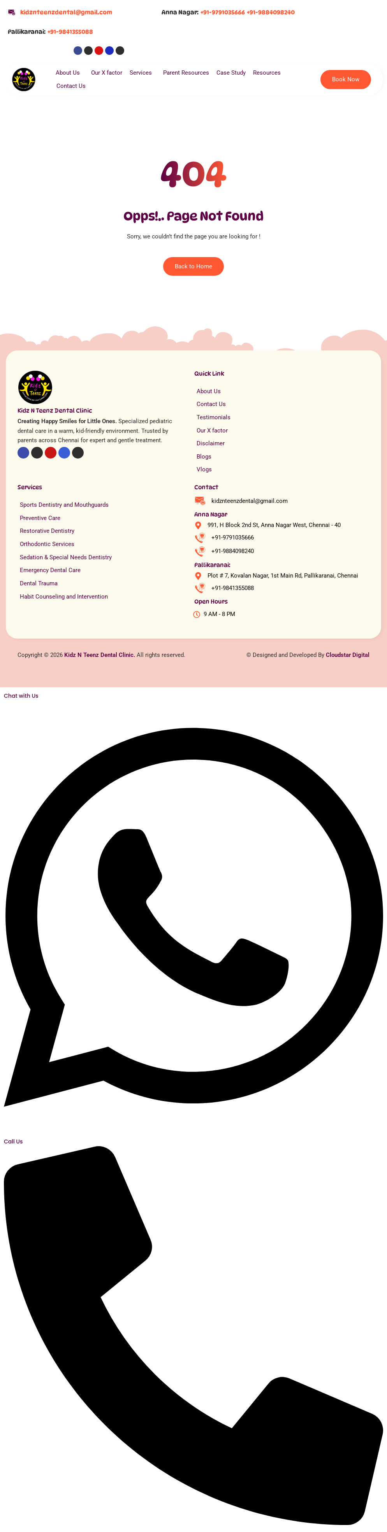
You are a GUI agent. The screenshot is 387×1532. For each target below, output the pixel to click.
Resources (269, 73)
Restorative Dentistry (47, 530)
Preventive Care (40, 518)
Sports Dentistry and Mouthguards (64, 504)
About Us (70, 73)
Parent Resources (186, 72)
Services (143, 73)
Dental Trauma (39, 583)
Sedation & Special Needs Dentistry (66, 557)
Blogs (204, 456)
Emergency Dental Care (50, 570)
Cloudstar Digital (347, 654)
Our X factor (106, 72)
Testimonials (213, 417)
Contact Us (71, 85)
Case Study (231, 72)
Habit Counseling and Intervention (64, 596)
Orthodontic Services (47, 544)
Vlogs (204, 469)
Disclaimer (211, 443)
